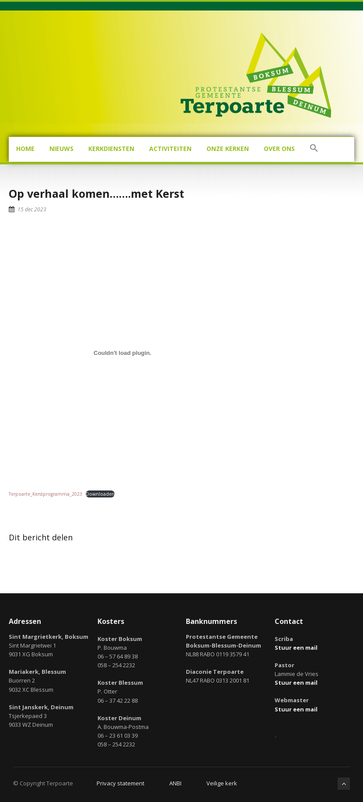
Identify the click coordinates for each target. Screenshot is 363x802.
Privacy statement (120, 783)
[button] (314, 149)
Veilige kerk (221, 783)
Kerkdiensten (111, 148)
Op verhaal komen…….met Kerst (96, 193)
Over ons (279, 148)
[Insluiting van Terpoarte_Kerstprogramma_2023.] (122, 353)
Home (25, 148)
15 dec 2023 (31, 209)
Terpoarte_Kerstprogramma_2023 (45, 494)
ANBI (175, 783)
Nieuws (61, 148)
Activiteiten (170, 148)
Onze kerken (227, 148)
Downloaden (100, 494)
